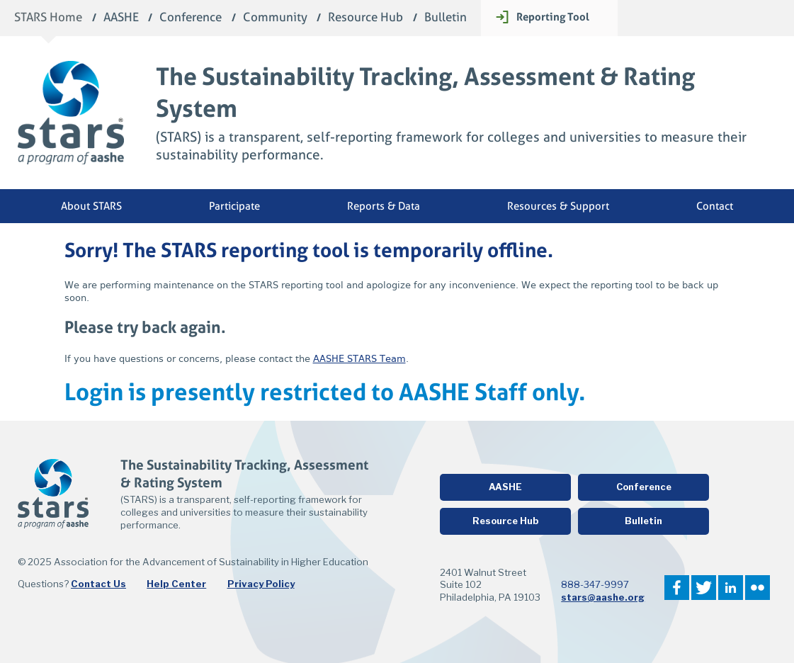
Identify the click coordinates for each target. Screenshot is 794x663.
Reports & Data (383, 206)
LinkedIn (730, 587)
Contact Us (98, 583)
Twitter (703, 587)
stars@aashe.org (603, 597)
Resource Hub (365, 18)
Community (275, 18)
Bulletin (445, 18)
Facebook (676, 587)
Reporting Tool (552, 16)
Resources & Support (558, 206)
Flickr (757, 587)
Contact (714, 206)
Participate (234, 206)
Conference (190, 18)
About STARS (91, 206)
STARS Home (48, 18)
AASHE (121, 18)
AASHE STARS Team (359, 358)
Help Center (176, 583)
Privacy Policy (261, 583)
